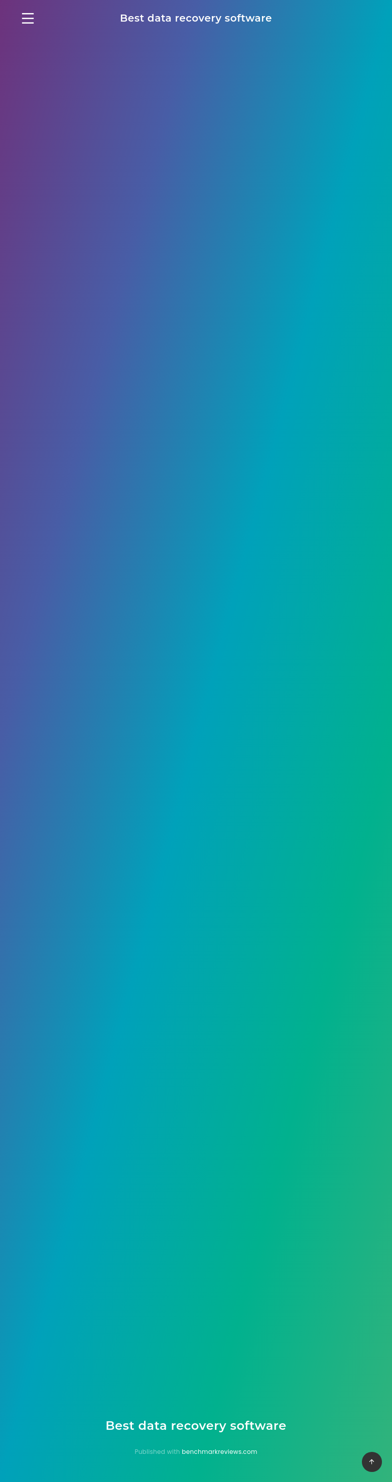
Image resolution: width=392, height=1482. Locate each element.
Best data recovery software (196, 18)
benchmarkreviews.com (219, 1451)
